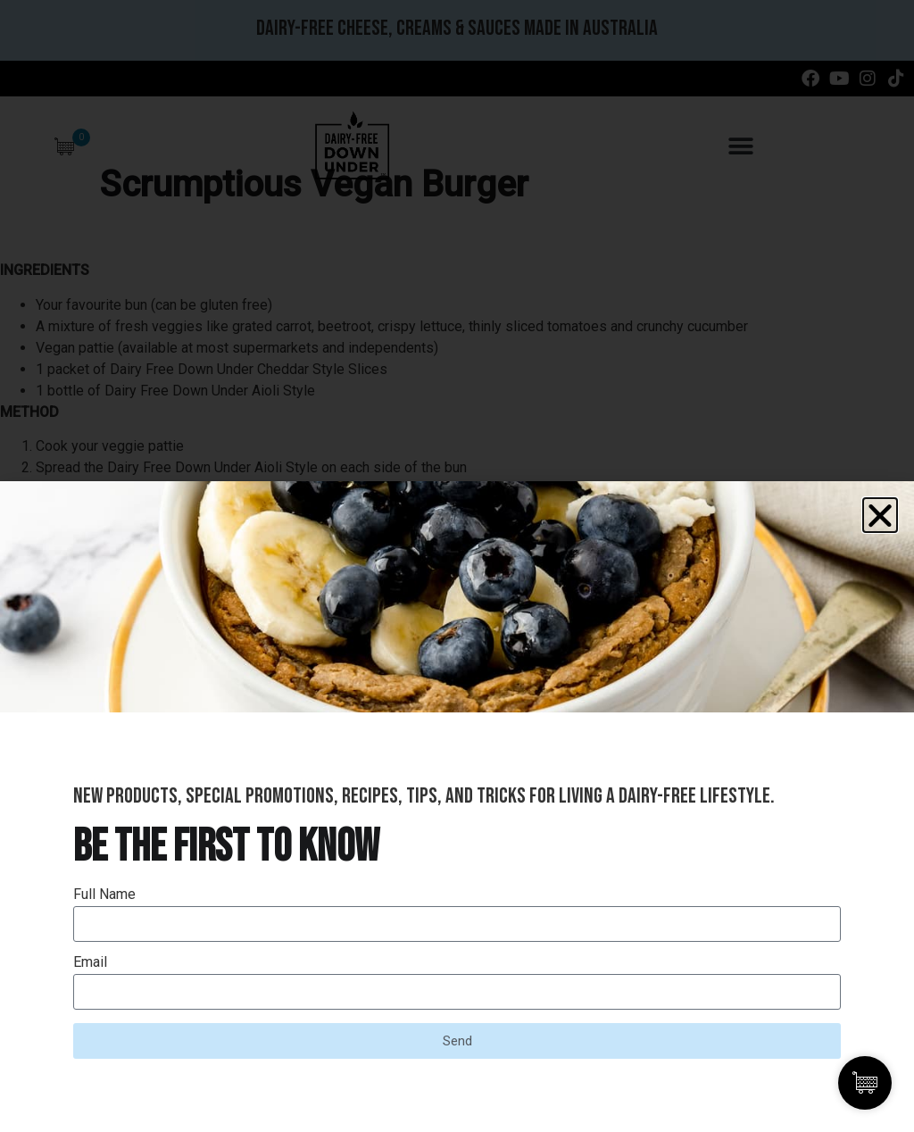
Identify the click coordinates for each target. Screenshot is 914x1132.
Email (90, 962)
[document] (457, 566)
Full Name (104, 895)
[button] (880, 515)
